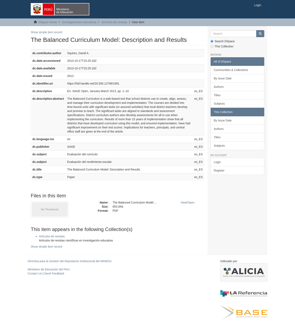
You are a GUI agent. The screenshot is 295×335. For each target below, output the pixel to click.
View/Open (187, 202)
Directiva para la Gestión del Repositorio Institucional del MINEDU (70, 261)
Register (219, 170)
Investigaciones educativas (79, 22)
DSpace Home (47, 22)
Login (217, 162)
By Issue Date (223, 78)
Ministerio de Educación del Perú (49, 269)
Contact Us (35, 273)
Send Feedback (54, 273)
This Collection (222, 46)
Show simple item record (46, 32)
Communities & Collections (231, 70)
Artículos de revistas (114, 22)
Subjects (219, 103)
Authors (219, 86)
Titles (217, 95)
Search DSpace (223, 41)
